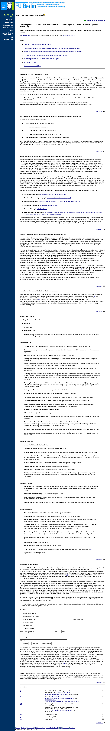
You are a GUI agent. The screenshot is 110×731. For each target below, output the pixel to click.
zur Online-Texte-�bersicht (96, 20)
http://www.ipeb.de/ (44, 201)
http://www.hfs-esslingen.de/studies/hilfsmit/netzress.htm (84, 212)
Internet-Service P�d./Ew (52, 728)
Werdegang (24, 728)
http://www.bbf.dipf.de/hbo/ (48, 205)
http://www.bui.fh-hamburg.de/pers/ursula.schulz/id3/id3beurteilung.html (62, 700)
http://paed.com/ (42, 209)
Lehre (43, 728)
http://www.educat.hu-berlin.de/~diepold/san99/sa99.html (57, 693)
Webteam (72, 728)
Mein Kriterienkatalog (30, 62)
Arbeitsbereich (66, 728)
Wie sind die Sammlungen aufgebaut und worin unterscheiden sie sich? (46, 55)
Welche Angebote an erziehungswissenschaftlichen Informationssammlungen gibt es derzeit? (53, 51)
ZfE (60, 728)
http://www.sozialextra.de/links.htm (55, 212)
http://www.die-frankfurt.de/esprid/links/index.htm (66, 201)
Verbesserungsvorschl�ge (32, 66)
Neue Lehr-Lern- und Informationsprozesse (37, 44)
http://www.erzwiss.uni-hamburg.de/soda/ (53, 194)
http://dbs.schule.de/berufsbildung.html (59, 198)
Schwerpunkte (30, 728)
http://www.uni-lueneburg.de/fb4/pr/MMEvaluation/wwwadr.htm (59, 697)
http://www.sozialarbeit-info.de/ (35, 214)
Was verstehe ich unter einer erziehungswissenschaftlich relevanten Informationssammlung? (52, 48)
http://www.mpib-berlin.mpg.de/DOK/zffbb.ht (59, 710)
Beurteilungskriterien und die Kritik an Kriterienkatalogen (41, 59)
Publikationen (38, 728)
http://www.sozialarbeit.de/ (54, 214)
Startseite (18, 728)
